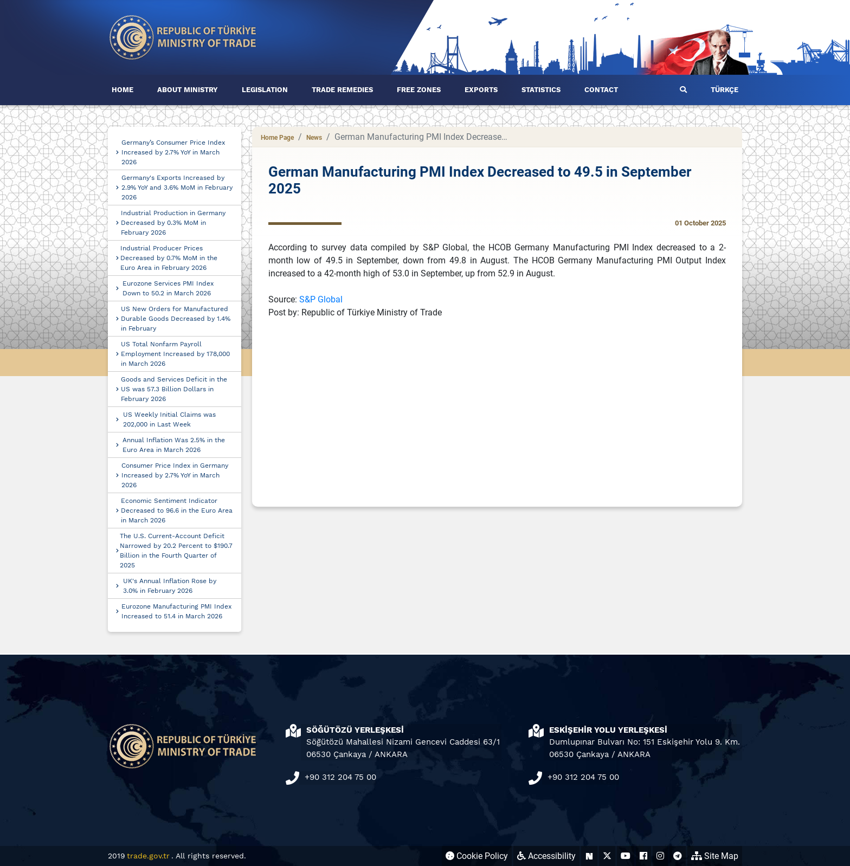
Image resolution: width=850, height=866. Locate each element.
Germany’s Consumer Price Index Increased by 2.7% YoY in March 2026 (173, 152)
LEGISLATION (265, 90)
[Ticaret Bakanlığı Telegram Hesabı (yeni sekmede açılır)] (677, 856)
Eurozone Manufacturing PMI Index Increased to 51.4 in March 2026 (176, 611)
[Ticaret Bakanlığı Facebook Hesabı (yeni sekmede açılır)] (643, 856)
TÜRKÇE (724, 90)
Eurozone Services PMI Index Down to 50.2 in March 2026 (168, 288)
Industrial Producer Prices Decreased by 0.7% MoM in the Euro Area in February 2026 (168, 258)
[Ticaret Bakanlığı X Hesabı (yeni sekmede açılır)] (607, 856)
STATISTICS (541, 90)
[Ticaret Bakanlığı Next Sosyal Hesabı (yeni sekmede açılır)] (589, 856)
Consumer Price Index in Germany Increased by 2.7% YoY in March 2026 (174, 475)
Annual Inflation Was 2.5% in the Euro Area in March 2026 (174, 445)
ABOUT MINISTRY (187, 90)
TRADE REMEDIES (342, 90)
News (314, 137)
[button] (683, 90)
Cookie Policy (477, 856)
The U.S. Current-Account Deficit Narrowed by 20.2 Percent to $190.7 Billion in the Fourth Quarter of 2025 (176, 550)
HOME (122, 90)
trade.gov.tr (148, 855)
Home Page (277, 137)
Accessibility (546, 856)
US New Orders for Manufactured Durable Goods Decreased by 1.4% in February (175, 318)
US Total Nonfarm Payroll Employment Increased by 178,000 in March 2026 (175, 353)
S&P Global (321, 299)
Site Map (714, 856)
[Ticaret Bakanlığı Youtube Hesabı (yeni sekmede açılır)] (625, 856)
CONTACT (601, 90)
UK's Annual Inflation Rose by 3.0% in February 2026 (169, 585)
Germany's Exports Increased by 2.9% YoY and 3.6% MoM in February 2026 (177, 187)
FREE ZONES (419, 90)
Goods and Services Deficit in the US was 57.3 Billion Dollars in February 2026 (174, 389)
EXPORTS (481, 90)
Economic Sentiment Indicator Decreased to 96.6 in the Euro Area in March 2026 (177, 510)
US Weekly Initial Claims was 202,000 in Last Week (169, 419)
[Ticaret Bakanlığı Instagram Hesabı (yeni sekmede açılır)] (660, 856)
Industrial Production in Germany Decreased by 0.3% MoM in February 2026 (173, 222)
